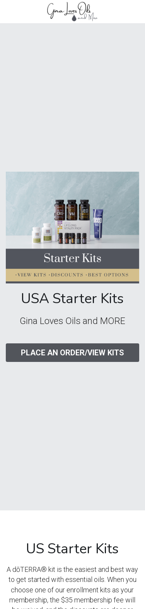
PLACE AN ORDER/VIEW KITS (72, 352)
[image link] (72, 11)
